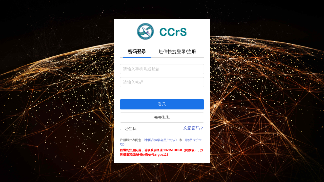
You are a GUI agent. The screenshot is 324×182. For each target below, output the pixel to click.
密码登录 (137, 51)
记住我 (128, 128)
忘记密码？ (194, 128)
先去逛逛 (162, 117)
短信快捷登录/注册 (177, 51)
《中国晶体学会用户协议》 (160, 140)
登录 (162, 104)
